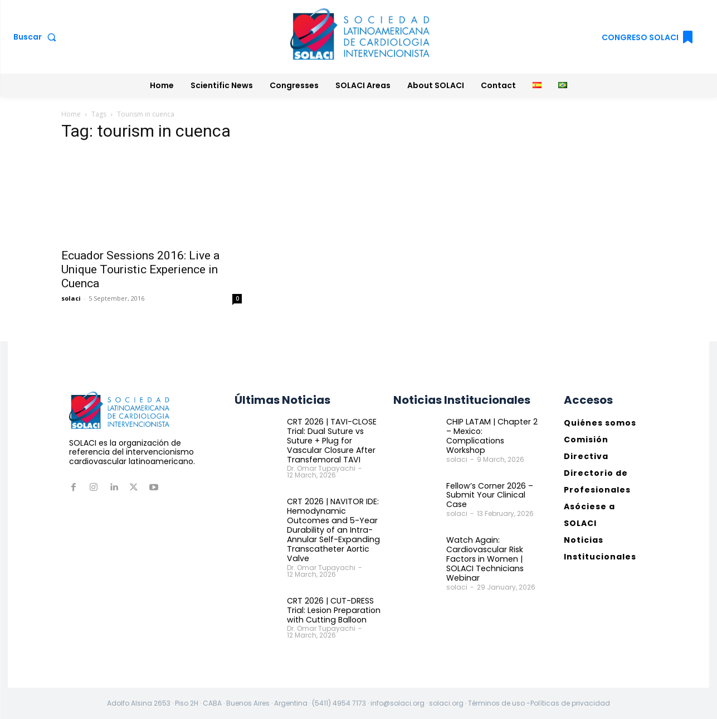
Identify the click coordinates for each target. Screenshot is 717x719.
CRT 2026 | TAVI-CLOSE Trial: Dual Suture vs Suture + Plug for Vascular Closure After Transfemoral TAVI (331, 440)
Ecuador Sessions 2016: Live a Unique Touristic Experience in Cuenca (140, 269)
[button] (37, 37)
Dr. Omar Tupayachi (321, 468)
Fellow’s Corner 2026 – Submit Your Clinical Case (489, 485)
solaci (71, 298)
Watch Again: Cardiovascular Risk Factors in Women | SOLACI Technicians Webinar (484, 549)
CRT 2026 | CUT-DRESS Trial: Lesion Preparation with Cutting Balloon (332, 610)
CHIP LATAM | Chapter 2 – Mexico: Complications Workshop (494, 431)
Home (71, 114)
